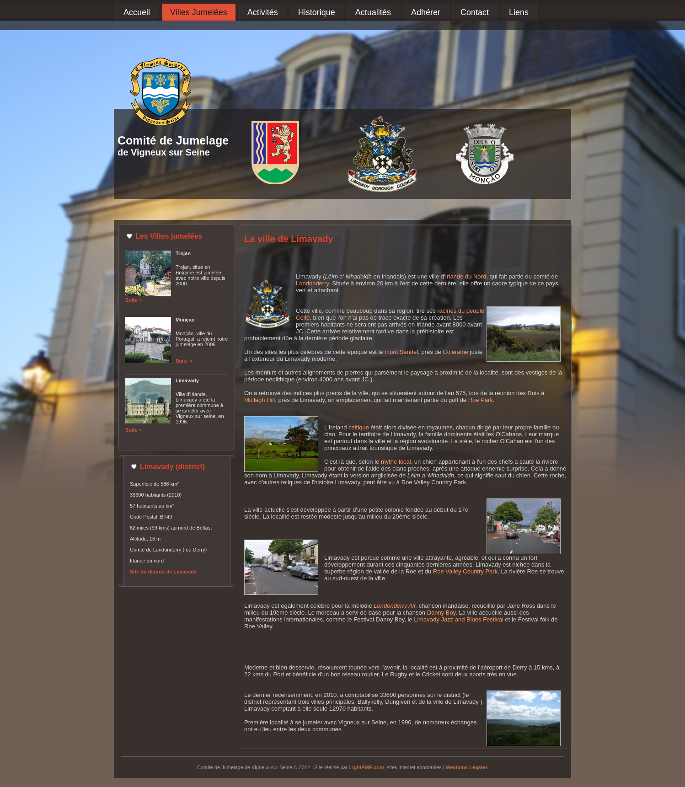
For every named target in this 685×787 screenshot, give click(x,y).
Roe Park (480, 399)
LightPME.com (366, 767)
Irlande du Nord (466, 276)
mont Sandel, (402, 351)
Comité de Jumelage (173, 140)
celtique (358, 427)
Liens (519, 12)
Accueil (136, 12)
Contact (474, 12)
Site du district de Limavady (163, 571)
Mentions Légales (467, 767)
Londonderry (312, 283)
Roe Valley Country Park (465, 571)
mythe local (396, 461)
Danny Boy (441, 612)
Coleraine (455, 351)
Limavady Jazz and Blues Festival (458, 619)
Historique (316, 12)
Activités (262, 12)
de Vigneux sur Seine (164, 152)
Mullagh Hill (259, 399)
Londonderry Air (394, 605)
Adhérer (425, 12)
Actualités (373, 12)
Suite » (133, 300)
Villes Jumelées (198, 12)
